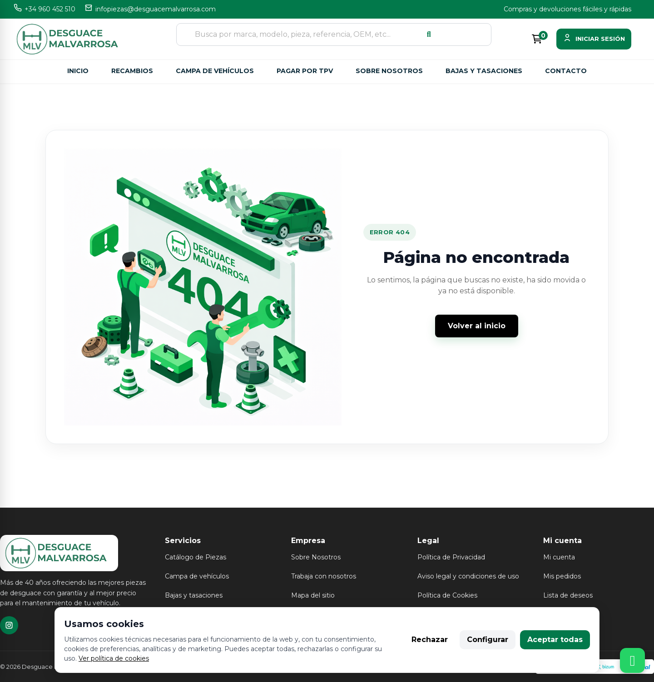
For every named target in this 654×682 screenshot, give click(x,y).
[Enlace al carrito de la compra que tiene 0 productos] (536, 39)
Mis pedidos (562, 576)
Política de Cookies (447, 595)
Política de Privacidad (451, 557)
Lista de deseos (568, 595)
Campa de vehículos (215, 71)
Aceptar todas (555, 639)
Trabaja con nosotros (323, 576)
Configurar (487, 639)
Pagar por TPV (305, 71)
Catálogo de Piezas (195, 557)
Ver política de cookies (114, 658)
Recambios (132, 71)
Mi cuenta (559, 557)
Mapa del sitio (313, 595)
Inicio (78, 71)
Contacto (566, 71)
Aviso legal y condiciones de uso (468, 576)
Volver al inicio (476, 325)
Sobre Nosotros (316, 557)
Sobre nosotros (389, 71)
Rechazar (429, 639)
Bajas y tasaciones (484, 71)
